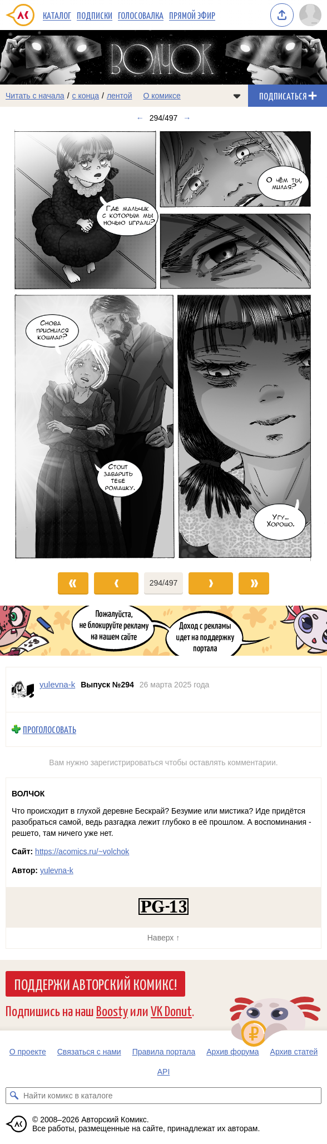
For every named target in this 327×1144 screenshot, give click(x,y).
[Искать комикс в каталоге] (14, 1095)
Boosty (112, 1010)
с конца (86, 95)
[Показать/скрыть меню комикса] (237, 96)
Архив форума (232, 1051)
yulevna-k (56, 870)
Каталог (57, 15)
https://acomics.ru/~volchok (82, 851)
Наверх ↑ (163, 937)
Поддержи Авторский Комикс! (95, 983)
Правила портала (164, 1051)
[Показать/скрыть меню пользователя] (310, 15)
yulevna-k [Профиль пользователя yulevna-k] (57, 684)
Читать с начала (35, 95)
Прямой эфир (192, 15)
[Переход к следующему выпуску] (163, 345)
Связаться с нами (89, 1051)
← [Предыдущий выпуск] (140, 117)
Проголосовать (49, 729)
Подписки (94, 15)
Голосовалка (141, 15)
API (163, 1071)
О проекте (27, 1051)
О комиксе (161, 95)
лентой (119, 95)
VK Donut (171, 1010)
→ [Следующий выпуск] (187, 117)
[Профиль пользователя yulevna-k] (23, 690)
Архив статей (294, 1051)
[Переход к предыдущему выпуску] (41, 345)
